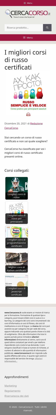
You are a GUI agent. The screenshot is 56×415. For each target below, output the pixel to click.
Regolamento (12, 390)
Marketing (10, 385)
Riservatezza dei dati (16, 396)
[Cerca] (47, 27)
